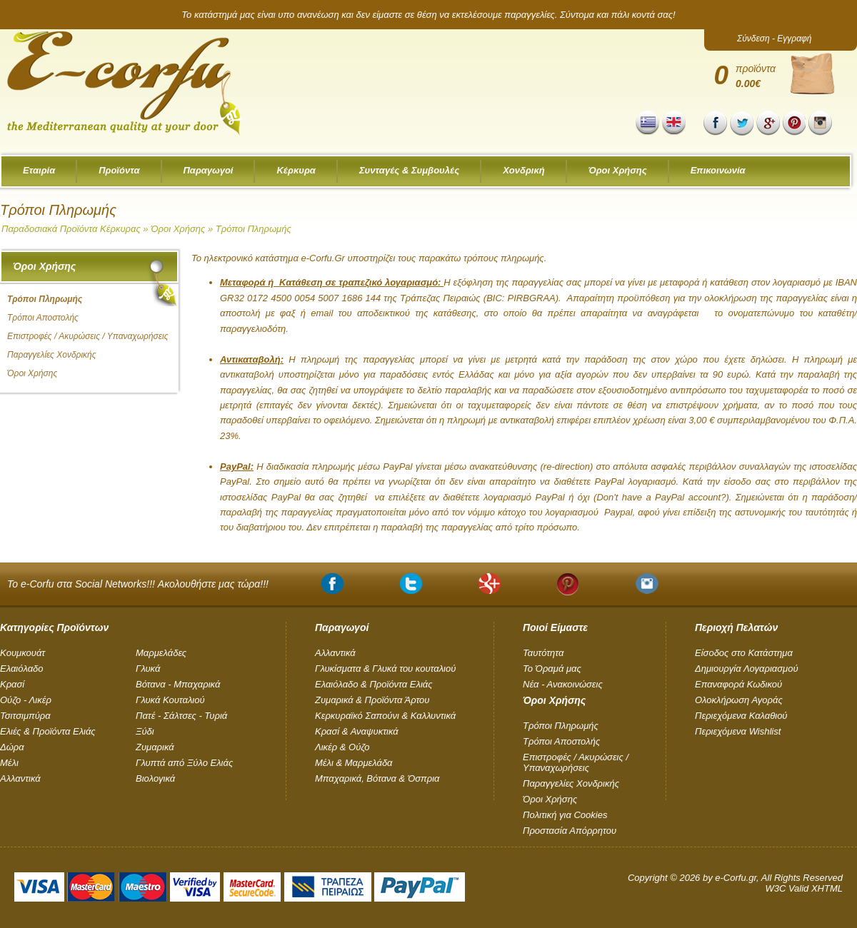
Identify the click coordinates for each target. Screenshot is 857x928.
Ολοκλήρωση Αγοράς (739, 700)
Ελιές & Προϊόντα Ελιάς (48, 731)
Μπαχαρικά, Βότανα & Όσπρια (377, 778)
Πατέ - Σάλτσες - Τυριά (181, 715)
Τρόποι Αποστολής (43, 318)
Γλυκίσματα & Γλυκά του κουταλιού (385, 668)
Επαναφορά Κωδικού (738, 684)
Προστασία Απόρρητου (569, 830)
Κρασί (12, 684)
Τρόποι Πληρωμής (253, 228)
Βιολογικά (155, 778)
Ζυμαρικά (155, 747)
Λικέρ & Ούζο (342, 747)
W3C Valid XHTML (804, 888)
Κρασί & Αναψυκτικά (357, 731)
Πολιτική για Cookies (565, 815)
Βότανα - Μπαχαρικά (178, 684)
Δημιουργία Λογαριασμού (746, 668)
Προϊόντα (119, 170)
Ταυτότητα (543, 652)
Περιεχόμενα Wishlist (738, 731)
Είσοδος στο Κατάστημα (744, 652)
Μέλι (9, 762)
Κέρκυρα (295, 170)
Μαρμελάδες (161, 652)
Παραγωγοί (209, 170)
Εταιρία (39, 170)
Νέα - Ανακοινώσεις (563, 684)
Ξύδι (145, 731)
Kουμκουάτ (22, 652)
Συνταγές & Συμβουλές (409, 170)
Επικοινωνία (718, 170)
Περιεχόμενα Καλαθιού (741, 715)
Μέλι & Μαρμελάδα (354, 762)
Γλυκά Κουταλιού (170, 700)
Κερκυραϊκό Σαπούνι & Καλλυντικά (385, 715)
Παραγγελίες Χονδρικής (51, 355)
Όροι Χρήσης (617, 170)
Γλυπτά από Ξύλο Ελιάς (184, 762)
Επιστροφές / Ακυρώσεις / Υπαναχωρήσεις (88, 336)
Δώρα (12, 747)
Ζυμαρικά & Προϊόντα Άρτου (372, 700)
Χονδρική (524, 170)
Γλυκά (148, 668)
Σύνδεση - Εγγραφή (774, 39)
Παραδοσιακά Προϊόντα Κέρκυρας (71, 228)
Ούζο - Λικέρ (25, 700)
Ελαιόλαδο (22, 668)
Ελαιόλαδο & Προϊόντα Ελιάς (374, 684)
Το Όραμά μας (552, 668)
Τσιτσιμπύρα (25, 715)
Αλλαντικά (20, 778)
